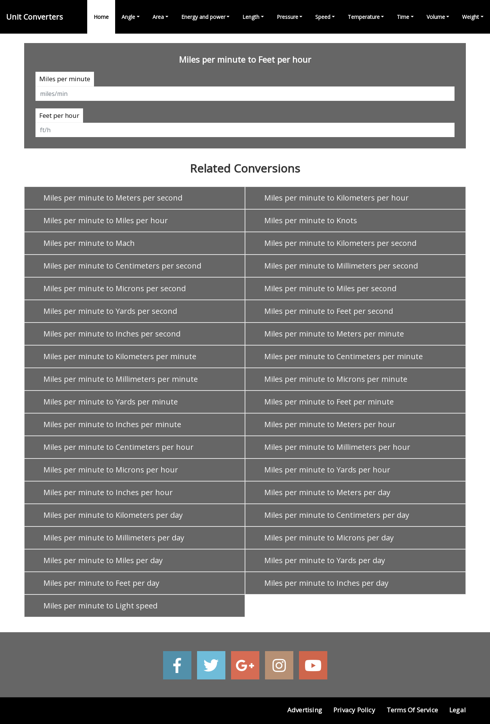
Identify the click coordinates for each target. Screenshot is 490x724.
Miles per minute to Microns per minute (335, 379)
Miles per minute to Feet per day (101, 583)
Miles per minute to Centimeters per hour (118, 447)
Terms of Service (412, 709)
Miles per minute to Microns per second (114, 288)
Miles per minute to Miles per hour (105, 220)
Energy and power (203, 16)
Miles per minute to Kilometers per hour (336, 198)
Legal (457, 709)
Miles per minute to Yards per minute (110, 402)
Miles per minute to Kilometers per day (113, 515)
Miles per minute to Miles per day (103, 560)
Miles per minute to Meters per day (327, 492)
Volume (436, 16)
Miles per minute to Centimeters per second (122, 266)
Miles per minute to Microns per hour (110, 470)
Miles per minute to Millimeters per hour (337, 447)
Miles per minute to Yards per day (324, 560)
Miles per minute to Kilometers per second (340, 243)
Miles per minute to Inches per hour (108, 492)
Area (158, 16)
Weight (470, 16)
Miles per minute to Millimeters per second (341, 266)
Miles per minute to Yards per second (110, 311)
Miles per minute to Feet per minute (329, 402)
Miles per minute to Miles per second (330, 288)
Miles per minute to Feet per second (328, 311)
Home (101, 16)
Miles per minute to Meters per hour (330, 424)
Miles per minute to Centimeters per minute (343, 356)
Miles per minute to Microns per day (329, 538)
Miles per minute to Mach (89, 243)
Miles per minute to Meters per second (112, 198)
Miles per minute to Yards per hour (327, 470)
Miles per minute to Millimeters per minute (120, 379)
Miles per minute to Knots (310, 220)
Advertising (304, 709)
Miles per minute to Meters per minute (334, 334)
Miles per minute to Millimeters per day (113, 538)
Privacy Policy (354, 709)
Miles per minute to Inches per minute (112, 424)
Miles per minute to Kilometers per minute (119, 356)
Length (250, 16)
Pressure (287, 16)
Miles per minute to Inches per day (326, 583)
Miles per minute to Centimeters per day (336, 515)
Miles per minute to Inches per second (111, 334)
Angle (128, 16)
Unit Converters (34, 17)
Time (403, 16)
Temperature (364, 16)
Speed (322, 16)
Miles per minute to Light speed (100, 606)
